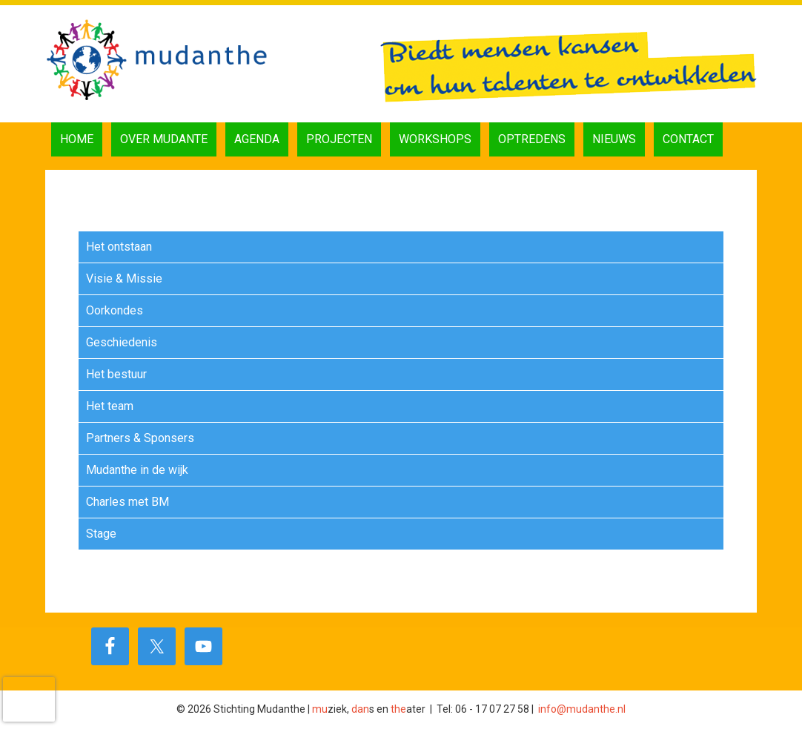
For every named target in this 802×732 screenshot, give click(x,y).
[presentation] (29, 699)
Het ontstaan (119, 247)
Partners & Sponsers (140, 438)
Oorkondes (114, 310)
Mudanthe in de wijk (137, 470)
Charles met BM (127, 502)
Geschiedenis (121, 342)
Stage (101, 534)
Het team (109, 406)
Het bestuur (116, 374)
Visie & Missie (124, 278)
